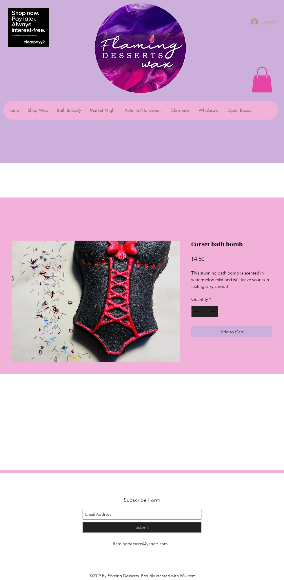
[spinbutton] (205, 311)
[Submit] (142, 527)
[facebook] (138, 557)
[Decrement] (196, 311)
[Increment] (213, 311)
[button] (262, 79)
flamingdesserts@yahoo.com (140, 543)
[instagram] (146, 557)
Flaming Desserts (134, 487)
